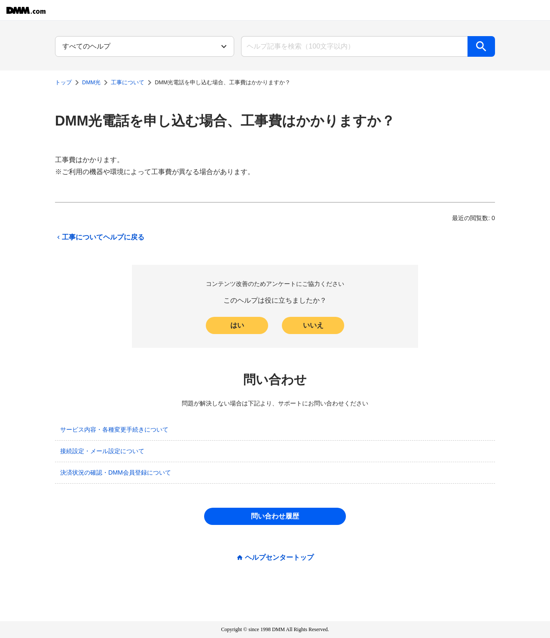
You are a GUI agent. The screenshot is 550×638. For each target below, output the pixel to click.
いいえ (313, 325)
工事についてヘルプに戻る (99, 237)
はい (237, 325)
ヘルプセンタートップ (279, 557)
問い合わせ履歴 (275, 516)
